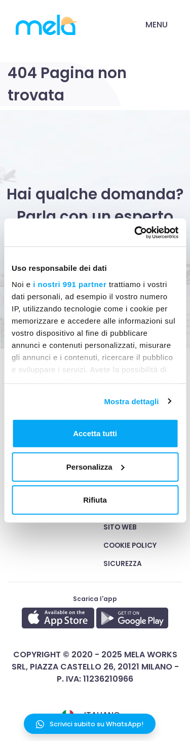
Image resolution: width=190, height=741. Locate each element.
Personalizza (95, 466)
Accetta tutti (95, 433)
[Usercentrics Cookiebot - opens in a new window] (135, 232)
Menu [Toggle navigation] (156, 24)
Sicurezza (122, 564)
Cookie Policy (130, 545)
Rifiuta (95, 500)
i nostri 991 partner (69, 283)
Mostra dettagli (131, 401)
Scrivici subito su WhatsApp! (89, 724)
